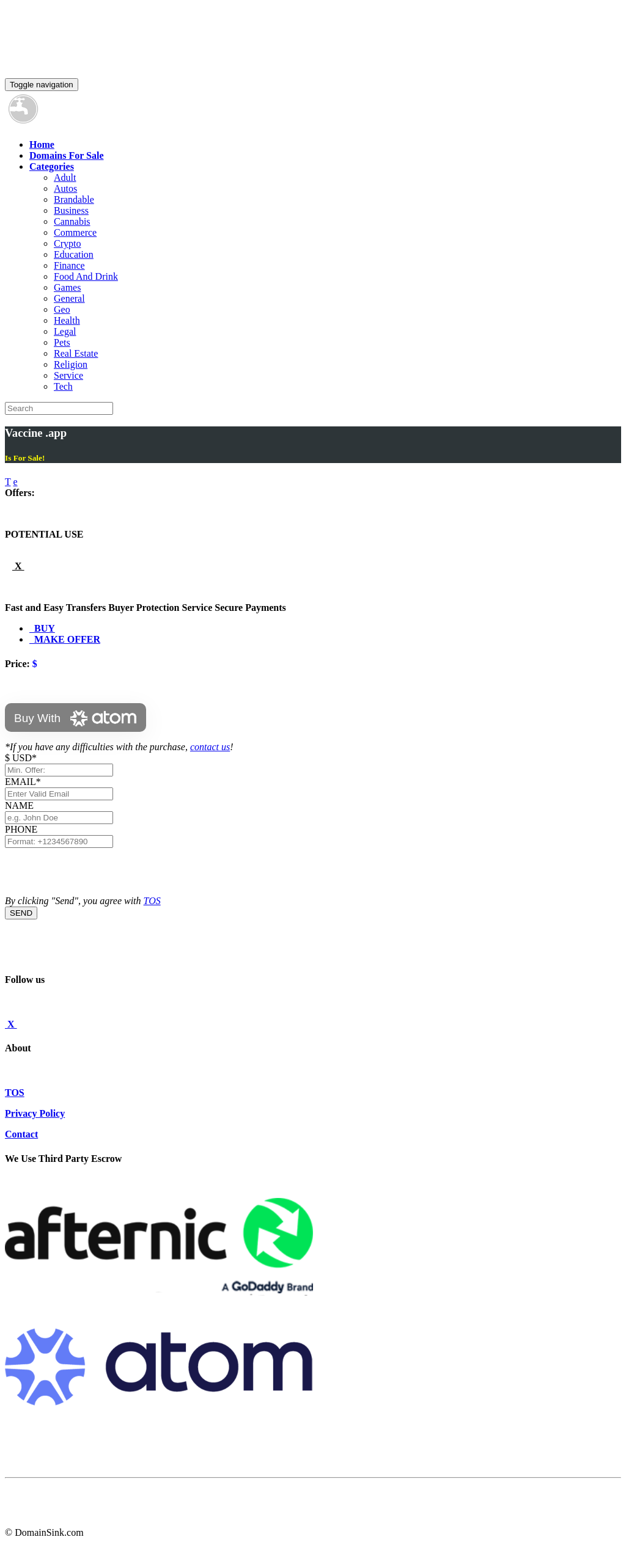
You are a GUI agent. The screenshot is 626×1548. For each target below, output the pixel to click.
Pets (62, 342)
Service (68, 375)
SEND (21, 913)
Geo (62, 309)
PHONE (21, 829)
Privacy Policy (35, 1113)
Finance (69, 265)
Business (71, 210)
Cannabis (72, 221)
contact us (210, 747)
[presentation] (98, 872)
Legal (65, 331)
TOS (152, 901)
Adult (65, 177)
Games (67, 287)
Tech (63, 386)
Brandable (74, 199)
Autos (65, 188)
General (69, 298)
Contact (21, 1134)
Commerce (75, 232)
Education (74, 254)
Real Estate (76, 353)
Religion (70, 364)
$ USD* (21, 758)
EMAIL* (23, 781)
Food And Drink (86, 276)
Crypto (67, 243)
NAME (22, 805)
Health (67, 320)
